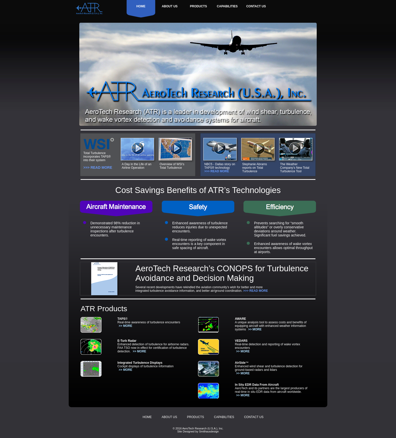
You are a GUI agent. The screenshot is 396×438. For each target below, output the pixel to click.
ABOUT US (170, 6)
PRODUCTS (198, 6)
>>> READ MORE (97, 167)
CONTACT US (256, 6)
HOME (140, 6)
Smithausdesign (209, 431)
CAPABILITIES (227, 6)
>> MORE (125, 326)
